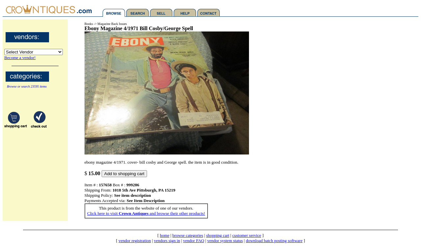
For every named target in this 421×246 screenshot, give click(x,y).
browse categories (187, 235)
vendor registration (134, 240)
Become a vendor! (20, 57)
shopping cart (217, 235)
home (164, 235)
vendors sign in (167, 240)
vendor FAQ (193, 240)
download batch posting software (274, 240)
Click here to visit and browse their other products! (146, 213)
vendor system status (225, 240)
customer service (246, 235)
